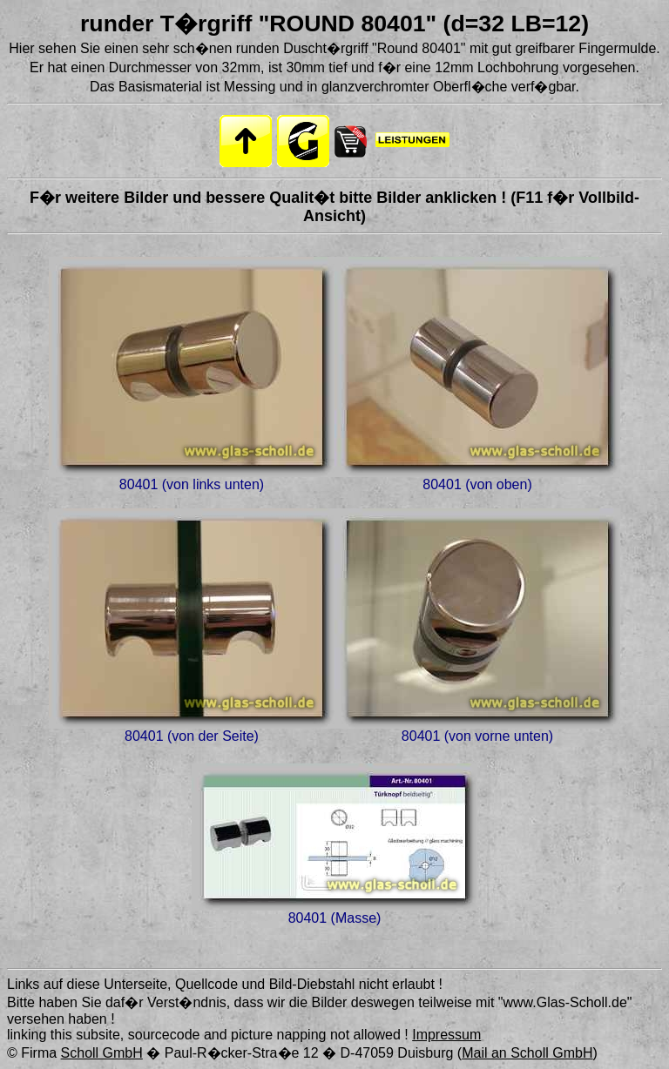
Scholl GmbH (102, 1052)
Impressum (446, 1034)
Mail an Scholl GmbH (527, 1052)
